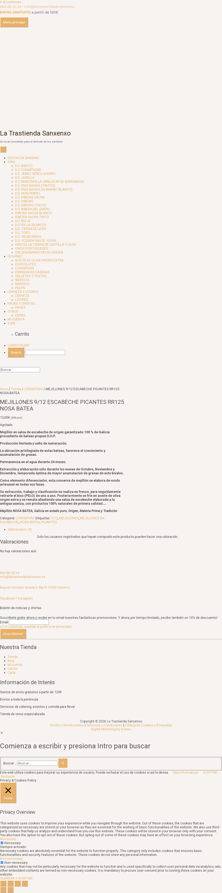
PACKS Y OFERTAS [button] (21, 303)
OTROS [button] (13, 311)
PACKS (20, 307)
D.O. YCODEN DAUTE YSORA (35, 241)
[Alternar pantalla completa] (17, 883)
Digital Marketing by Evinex (111, 729)
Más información (185, 772)
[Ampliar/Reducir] (24, 883)
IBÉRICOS (22, 280)
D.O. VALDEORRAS (28, 237)
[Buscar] (62, 763)
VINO (11, 162)
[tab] (115, 529)
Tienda (16, 389)
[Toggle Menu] (3, 149)
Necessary (13, 843)
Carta (11, 672)
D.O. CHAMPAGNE (28, 170)
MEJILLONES (69, 518)
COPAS (20, 315)
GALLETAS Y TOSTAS (31, 276)
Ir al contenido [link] (10, 2)
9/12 (54, 518)
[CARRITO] (12, 323)
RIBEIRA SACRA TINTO (32, 217)
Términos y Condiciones (104, 725)
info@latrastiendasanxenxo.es (49, 7)
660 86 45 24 (10, 7)
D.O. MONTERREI (27, 193)
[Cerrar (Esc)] (3, 883)
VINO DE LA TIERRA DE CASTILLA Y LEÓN (45, 244)
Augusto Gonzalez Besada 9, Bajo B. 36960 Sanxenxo (35, 587)
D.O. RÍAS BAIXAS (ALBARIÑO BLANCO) (43, 189)
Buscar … (10, 763)
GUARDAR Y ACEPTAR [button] (16, 878)
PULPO (20, 288)
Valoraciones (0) (20, 529)
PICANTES (49, 522)
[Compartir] (10, 883)
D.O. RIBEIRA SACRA (30, 197)
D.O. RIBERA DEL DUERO (32, 209)
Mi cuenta (15, 665)
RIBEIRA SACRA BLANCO (33, 213)
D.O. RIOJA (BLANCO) (30, 225)
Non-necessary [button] (11, 859)
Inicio (4, 389)
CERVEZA (22, 296)
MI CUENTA (16, 319)
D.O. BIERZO (23, 166)
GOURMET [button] (15, 256)
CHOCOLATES (25, 264)
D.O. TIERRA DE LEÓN (30, 229)
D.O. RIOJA (22, 221)
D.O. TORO (22, 233)
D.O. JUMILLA (24, 178)
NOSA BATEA (30, 522)
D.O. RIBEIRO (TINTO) (30, 205)
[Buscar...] (45, 352)
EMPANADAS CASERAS (32, 272)
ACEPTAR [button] (210, 772)
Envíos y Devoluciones (67, 725)
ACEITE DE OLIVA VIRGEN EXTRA (39, 260)
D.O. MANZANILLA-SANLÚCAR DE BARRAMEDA (49, 181)
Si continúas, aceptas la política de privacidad (38, 627)
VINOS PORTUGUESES (31, 248)
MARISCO (22, 284)
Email (4, 622)
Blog (11, 661)
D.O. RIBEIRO (24, 201)
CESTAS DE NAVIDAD (23, 158)
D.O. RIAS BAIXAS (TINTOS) (35, 185)
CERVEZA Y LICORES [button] (23, 292)
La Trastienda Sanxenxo (35, 133)
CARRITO (18, 345)
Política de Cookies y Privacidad (148, 725)
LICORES (21, 300)
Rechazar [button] (8, 776)
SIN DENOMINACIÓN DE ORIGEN (39, 252)
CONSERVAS (24, 268)
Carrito (12, 669)
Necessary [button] (8, 839)
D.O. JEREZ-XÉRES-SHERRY (35, 174)
